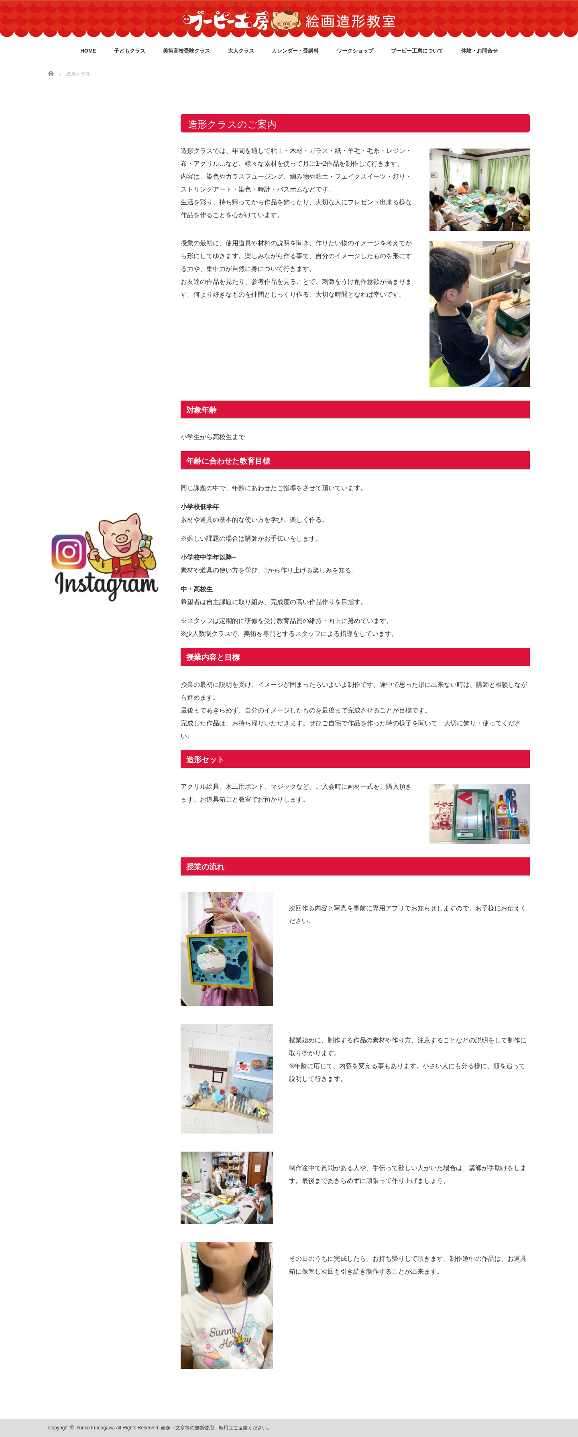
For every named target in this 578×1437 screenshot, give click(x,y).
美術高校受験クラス (186, 51)
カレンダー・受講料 (295, 51)
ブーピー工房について (417, 51)
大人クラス (241, 51)
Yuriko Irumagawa (95, 1428)
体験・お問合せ (479, 51)
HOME (88, 51)
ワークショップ (355, 51)
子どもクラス (129, 51)
